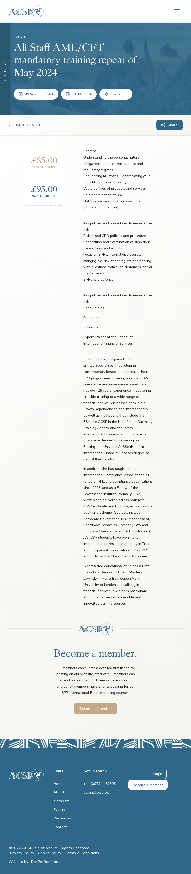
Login (157, 773)
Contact (60, 826)
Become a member (95, 708)
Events (59, 809)
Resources (62, 818)
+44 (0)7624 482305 (95, 783)
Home (58, 783)
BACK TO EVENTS (29, 125)
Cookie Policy (49, 852)
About (59, 792)
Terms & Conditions (82, 852)
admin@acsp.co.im (95, 792)
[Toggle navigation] (177, 11)
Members (61, 800)
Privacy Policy (22, 852)
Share (173, 124)
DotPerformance (45, 861)
